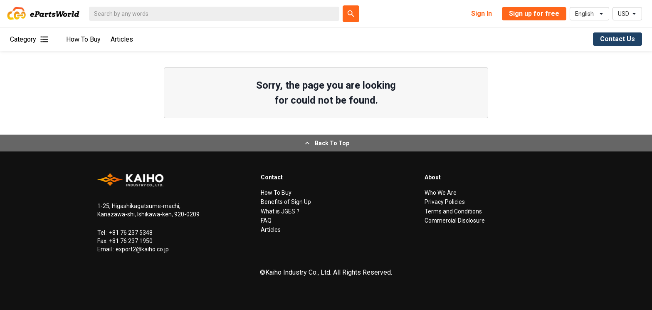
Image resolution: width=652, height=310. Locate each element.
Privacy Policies (445, 201)
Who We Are (441, 192)
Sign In (481, 13)
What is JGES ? (280, 211)
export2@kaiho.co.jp (141, 249)
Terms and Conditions (453, 211)
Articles (122, 39)
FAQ (266, 220)
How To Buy (83, 39)
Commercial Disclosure (455, 220)
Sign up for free (534, 13)
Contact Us (617, 39)
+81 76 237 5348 (130, 232)
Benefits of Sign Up (286, 201)
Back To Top (326, 143)
